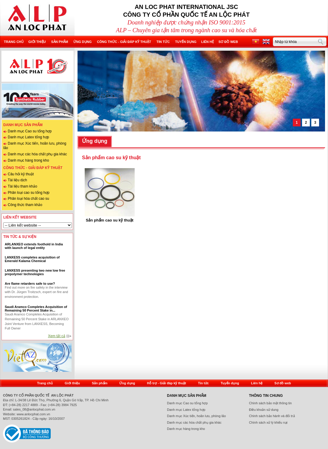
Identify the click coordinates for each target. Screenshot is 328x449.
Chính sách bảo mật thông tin (270, 403)
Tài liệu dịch (17, 180)
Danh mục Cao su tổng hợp (30, 131)
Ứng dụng (82, 42)
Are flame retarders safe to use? (30, 283)
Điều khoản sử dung (264, 409)
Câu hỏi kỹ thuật (21, 174)
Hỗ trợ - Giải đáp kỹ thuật (166, 383)
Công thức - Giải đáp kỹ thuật (124, 42)
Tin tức (163, 42)
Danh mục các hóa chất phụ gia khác (37, 154)
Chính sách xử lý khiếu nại (268, 422)
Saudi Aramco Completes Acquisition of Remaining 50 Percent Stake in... (36, 308)
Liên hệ (207, 42)
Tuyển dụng (185, 42)
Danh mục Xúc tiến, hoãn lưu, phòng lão (196, 416)
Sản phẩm (59, 42)
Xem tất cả (56, 336)
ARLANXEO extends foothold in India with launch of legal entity (34, 246)
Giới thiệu (37, 42)
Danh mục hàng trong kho (28, 160)
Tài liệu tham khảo (22, 186)
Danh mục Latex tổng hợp (28, 137)
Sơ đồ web (228, 42)
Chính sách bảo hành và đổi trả (272, 416)
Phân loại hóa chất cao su (28, 198)
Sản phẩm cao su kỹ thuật (109, 220)
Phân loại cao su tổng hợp (28, 193)
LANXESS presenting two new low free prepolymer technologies (35, 272)
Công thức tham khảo (25, 205)
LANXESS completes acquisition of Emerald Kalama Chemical (32, 259)
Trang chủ (14, 42)
